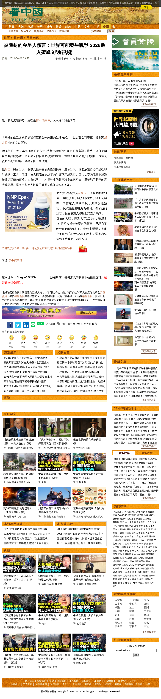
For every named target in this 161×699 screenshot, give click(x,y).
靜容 (131, 618)
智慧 (115, 583)
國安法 (152, 515)
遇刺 (49, 516)
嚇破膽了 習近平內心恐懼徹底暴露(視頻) (135, 419)
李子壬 (118, 626)
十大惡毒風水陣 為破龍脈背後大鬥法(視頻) (81, 376)
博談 (58, 26)
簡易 (146, 600)
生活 (96, 26)
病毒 (115, 515)
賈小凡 (118, 603)
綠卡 (130, 572)
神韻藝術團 (41, 684)
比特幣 (123, 547)
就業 (78, 482)
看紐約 (88, 684)
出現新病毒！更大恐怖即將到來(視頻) (78, 372)
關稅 (129, 529)
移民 (132, 568)
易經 (141, 579)
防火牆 (116, 558)
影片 (115, 26)
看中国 (27, 14)
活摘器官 (117, 561)
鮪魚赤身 (88, 516)
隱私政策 (86, 681)
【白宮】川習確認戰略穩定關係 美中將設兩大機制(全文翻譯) (146, 327)
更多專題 (151, 172)
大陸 (21, 26)
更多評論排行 (149, 498)
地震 (9, 516)
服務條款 (73, 681)
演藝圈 (50, 584)
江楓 (146, 622)
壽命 (147, 583)
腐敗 (132, 536)
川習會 (10, 447)
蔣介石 (137, 575)
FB (155, 540)
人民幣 (116, 547)
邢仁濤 (118, 622)
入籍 (125, 572)
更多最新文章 (149, 399)
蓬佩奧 (79, 584)
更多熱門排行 (149, 446)
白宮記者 (61, 516)
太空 (24, 516)
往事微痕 (126, 540)
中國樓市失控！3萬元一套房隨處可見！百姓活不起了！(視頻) (54, 659)
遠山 (131, 607)
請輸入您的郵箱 (136, 646)
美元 (146, 543)
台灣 (132, 550)
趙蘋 (146, 615)
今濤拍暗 (134, 600)
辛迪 (146, 626)
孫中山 (131, 575)
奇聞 (106, 26)
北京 (143, 550)
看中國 (152, 536)
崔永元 (135, 533)
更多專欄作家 (149, 632)
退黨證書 (76, 684)
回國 (120, 572)
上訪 (135, 558)
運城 (14, 482)
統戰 (94, 584)
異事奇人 (52, 31)
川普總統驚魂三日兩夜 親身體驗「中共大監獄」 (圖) (146, 244)
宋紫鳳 (118, 600)
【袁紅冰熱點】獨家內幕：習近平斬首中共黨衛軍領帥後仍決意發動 (18, 619)
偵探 (88, 447)
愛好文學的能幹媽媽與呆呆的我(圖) (132, 100)
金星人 (82, 193)
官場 (30, 26)
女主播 (116, 568)
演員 (44, 584)
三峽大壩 (147, 519)
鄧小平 (152, 575)
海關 (147, 568)
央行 (132, 543)
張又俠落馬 (120, 162)
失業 (44, 482)
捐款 (51, 681)
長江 (122, 522)
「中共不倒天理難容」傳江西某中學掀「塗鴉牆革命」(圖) (146, 203)
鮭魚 (95, 516)
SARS (131, 565)
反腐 (136, 536)
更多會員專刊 (149, 104)
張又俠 (130, 519)
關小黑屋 (29, 447)
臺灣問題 (19, 667)
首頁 (11, 26)
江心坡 (125, 565)
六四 (149, 522)
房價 (54, 667)
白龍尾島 (117, 565)
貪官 (122, 536)
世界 (77, 26)
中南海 (142, 533)
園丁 (117, 615)
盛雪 (131, 615)
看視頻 (118, 684)
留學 (142, 568)
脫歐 (127, 543)
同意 (146, 7)
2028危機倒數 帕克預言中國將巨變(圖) (25, 372)
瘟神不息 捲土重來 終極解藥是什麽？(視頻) (81, 386)
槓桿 (141, 543)
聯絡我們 (41, 681)
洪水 (127, 522)
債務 (136, 543)
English (97, 681)
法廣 (142, 540)
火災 (28, 482)
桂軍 (120, 575)
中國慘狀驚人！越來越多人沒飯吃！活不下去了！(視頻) (18, 580)
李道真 (133, 603)
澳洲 (153, 572)
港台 (49, 26)
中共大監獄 (19, 447)
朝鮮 (115, 543)
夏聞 (146, 607)
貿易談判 (152, 529)
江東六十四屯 (128, 561)
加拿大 (121, 543)
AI (56, 584)
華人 (127, 568)
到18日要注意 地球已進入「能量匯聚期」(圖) (145, 286)
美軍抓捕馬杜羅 (122, 167)
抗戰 (125, 575)
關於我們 (61, 681)
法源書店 (54, 684)
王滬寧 (121, 533)
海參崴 (126, 550)
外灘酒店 (21, 482)
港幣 (138, 547)
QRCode (50, 324)
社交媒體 (149, 540)
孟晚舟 (123, 529)
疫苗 (115, 526)
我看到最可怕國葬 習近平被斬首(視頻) (25, 381)
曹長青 (133, 626)
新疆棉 (116, 522)
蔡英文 (137, 550)
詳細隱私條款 (31, 7)
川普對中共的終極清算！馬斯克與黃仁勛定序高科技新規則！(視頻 (18, 659)
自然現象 (39, 31)
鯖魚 (100, 516)
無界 (148, 684)
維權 (122, 558)
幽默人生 (149, 579)
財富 (115, 550)
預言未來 (26, 31)
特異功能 (80, 447)
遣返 (152, 568)
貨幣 (151, 543)
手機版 (59, 58)
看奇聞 (18, 37)
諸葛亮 (135, 579)
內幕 (147, 533)
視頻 (7, 550)
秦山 (117, 618)
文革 (152, 583)
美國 (40, 26)
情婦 (127, 536)
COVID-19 (122, 515)
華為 (146, 526)
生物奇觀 (13, 31)
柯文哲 (121, 526)
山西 (9, 482)
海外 (140, 572)
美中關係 (67, 447)
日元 (134, 547)
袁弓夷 (133, 522)
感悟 (120, 583)
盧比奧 (151, 512)
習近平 (50, 447)
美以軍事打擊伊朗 (123, 157)
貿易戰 (116, 519)
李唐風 (147, 611)
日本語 (133, 681)
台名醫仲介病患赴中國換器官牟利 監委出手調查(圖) (146, 300)
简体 (66, 58)
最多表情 (147, 453)
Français (108, 681)
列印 (85, 58)
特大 (92, 58)
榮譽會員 (19, 296)
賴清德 (144, 512)
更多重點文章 (149, 351)
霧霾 (143, 554)
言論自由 (150, 565)
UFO (136, 526)
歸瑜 (146, 603)
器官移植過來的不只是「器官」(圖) (132, 494)
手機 (125, 583)
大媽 (155, 550)
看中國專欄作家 (125, 594)
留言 (79, 58)
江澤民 (128, 533)
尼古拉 (87, 324)
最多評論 (124, 453)
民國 (115, 575)
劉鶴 (115, 533)
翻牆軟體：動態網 (133, 684)
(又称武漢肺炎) (129, 512)
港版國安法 (141, 522)
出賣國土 (138, 519)
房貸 (44, 667)
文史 (87, 26)
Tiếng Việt (121, 681)
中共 (141, 526)
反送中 (116, 536)
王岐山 (116, 529)
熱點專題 (120, 151)
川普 (44, 447)
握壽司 (79, 516)
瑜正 (131, 622)
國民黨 (140, 515)
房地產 (144, 547)
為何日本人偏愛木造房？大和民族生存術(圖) (145, 341)
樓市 (150, 547)
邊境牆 (135, 529)
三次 (54, 516)
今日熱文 (10, 414)
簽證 (115, 572)
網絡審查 (149, 558)
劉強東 (149, 550)
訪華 (78, 663)
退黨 (154, 522)
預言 (7, 169)
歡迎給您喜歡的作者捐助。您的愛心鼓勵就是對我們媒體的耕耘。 (38, 248)
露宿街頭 (16, 588)
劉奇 (120, 579)
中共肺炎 (117, 512)
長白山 (149, 561)
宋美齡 (145, 575)
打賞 (72, 58)
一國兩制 (117, 540)
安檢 (84, 663)
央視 (122, 568)
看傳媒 (98, 684)
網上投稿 (29, 681)
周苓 (117, 611)
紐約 (68, 26)
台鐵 (146, 515)
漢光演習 (132, 515)
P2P (138, 554)
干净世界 (27, 684)
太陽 (19, 516)
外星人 (141, 583)
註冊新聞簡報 (123, 640)
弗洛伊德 (129, 526)
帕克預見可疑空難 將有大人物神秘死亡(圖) (27, 386)
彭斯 (141, 529)
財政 (155, 547)
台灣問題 (58, 447)
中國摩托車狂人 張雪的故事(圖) (130, 80)
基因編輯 (150, 554)
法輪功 (141, 558)
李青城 (147, 618)
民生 (134, 572)
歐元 (129, 547)
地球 (14, 516)
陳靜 (131, 611)
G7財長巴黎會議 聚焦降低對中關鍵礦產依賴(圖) (146, 189)
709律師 (128, 558)
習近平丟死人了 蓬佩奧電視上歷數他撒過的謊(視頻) (146, 258)
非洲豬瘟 (127, 554)
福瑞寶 (108, 684)
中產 (120, 550)
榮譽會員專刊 (123, 74)
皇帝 (130, 579)
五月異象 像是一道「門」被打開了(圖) (25, 391)
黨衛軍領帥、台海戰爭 (34, 627)
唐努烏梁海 (140, 561)
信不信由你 (43, 120)
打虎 (141, 536)
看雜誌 (65, 684)
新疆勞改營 (140, 565)
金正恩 (151, 526)
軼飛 (117, 607)
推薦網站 (15, 684)
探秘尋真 (64, 31)
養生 (115, 586)
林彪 (115, 579)
